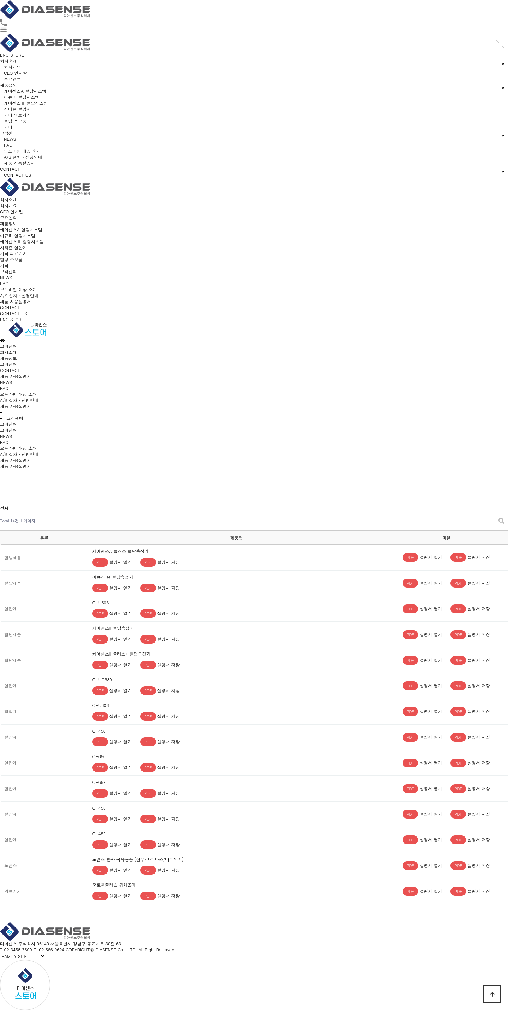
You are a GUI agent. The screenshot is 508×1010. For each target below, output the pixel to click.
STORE (17, 55)
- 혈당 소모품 (13, 121)
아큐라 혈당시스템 (17, 235)
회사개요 (8, 205)
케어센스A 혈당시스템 (21, 229)
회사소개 (8, 199)
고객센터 (8, 271)
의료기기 (185, 489)
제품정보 (8, 223)
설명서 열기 (112, 562)
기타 (4, 265)
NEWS (6, 277)
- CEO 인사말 (13, 73)
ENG (4, 55)
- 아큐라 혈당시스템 (19, 97)
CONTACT (10, 307)
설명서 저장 (160, 562)
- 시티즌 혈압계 (15, 109)
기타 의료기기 (13, 253)
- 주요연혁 (10, 79)
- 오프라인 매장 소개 (20, 151)
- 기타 (6, 127)
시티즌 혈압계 (13, 247)
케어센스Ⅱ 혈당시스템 (22, 241)
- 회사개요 (10, 67)
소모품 (238, 489)
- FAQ (6, 145)
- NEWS (8, 139)
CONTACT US (13, 313)
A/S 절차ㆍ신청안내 (19, 295)
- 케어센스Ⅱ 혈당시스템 (24, 103)
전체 (26, 489)
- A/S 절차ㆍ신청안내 (21, 157)
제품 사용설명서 (15, 301)
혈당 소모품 (11, 259)
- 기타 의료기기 (15, 115)
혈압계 (132, 489)
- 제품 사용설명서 (17, 163)
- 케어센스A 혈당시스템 (23, 91)
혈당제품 (79, 489)
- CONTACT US (15, 175)
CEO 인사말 (11, 211)
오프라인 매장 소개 (18, 289)
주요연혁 (8, 217)
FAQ (4, 283)
